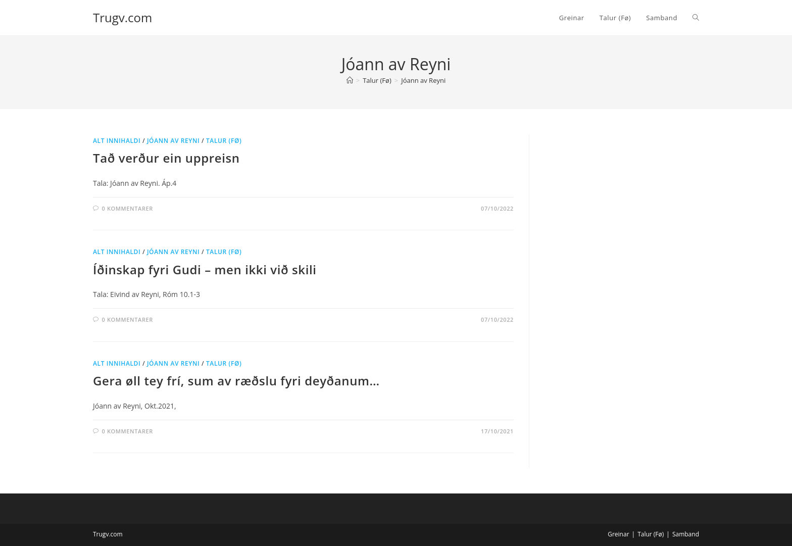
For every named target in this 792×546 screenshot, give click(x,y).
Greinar (618, 534)
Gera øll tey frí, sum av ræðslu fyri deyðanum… (236, 380)
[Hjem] (349, 80)
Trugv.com (122, 17)
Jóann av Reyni (423, 80)
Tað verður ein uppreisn (166, 158)
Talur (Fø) (223, 140)
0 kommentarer (127, 208)
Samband (685, 534)
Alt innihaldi (116, 140)
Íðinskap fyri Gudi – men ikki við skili (205, 269)
